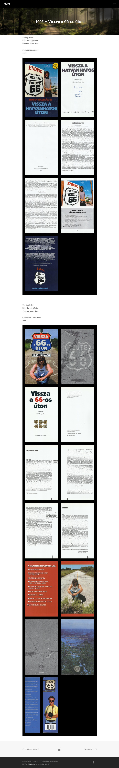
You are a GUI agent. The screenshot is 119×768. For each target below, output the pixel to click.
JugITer (47, 764)
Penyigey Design (30, 764)
